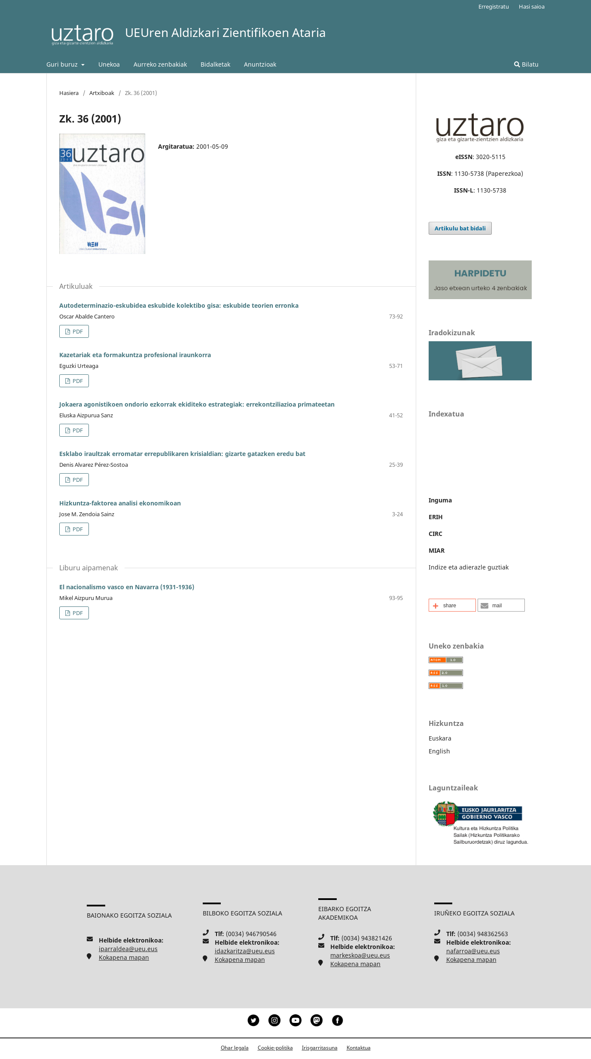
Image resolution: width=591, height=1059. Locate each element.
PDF (77, 331)
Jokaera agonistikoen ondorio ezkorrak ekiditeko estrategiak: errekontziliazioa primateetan (197, 404)
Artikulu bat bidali (460, 228)
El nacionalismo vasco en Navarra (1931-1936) (126, 587)
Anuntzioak (260, 64)
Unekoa (109, 64)
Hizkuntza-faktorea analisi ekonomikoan (120, 503)
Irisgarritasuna (320, 1047)
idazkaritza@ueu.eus (245, 951)
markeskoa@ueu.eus (360, 955)
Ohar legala (235, 1047)
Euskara (440, 738)
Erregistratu (493, 6)
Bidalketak (215, 64)
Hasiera (69, 93)
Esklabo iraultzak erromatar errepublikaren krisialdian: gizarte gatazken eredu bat (182, 454)
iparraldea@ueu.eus (128, 949)
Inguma (440, 500)
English (439, 751)
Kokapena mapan (124, 957)
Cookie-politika (275, 1047)
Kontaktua (359, 1047)
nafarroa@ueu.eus (473, 951)
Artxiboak (101, 93)
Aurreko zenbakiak (160, 64)
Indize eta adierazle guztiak (469, 567)
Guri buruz (62, 64)
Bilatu (526, 64)
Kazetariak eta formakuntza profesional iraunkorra (135, 355)
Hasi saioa (532, 6)
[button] (452, 605)
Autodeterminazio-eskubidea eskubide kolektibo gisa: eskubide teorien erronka (179, 305)
